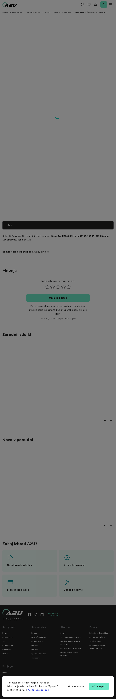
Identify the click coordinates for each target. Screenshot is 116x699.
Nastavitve (76, 686)
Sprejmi (98, 686)
